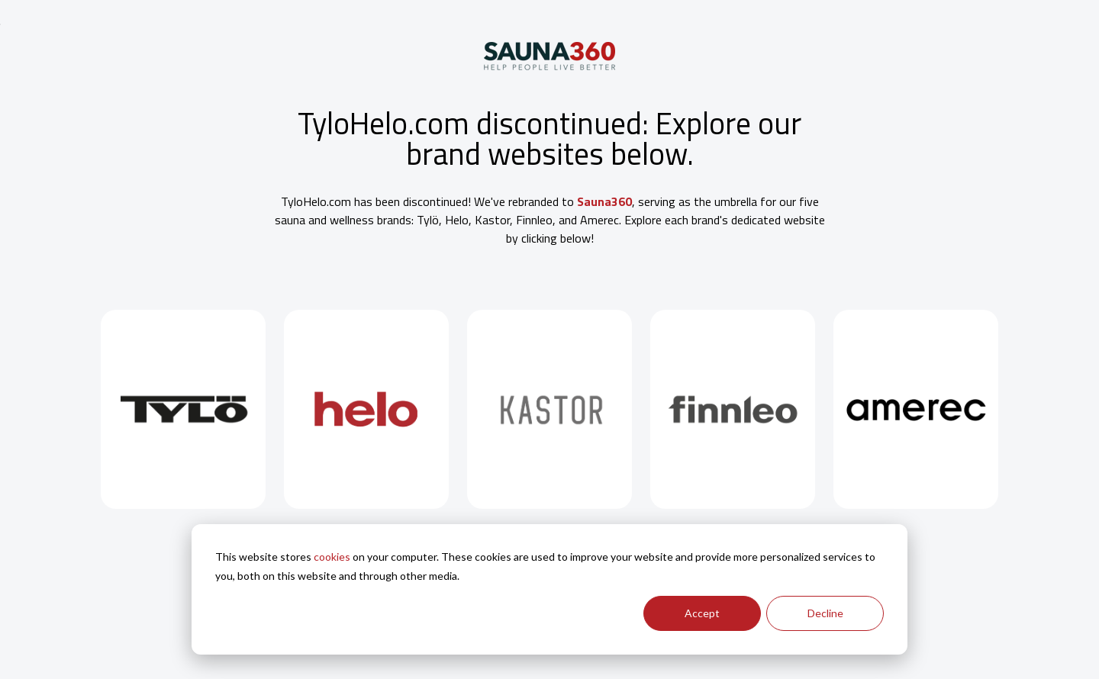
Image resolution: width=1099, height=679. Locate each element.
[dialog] (549, 589)
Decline (825, 613)
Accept (702, 613)
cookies (332, 556)
